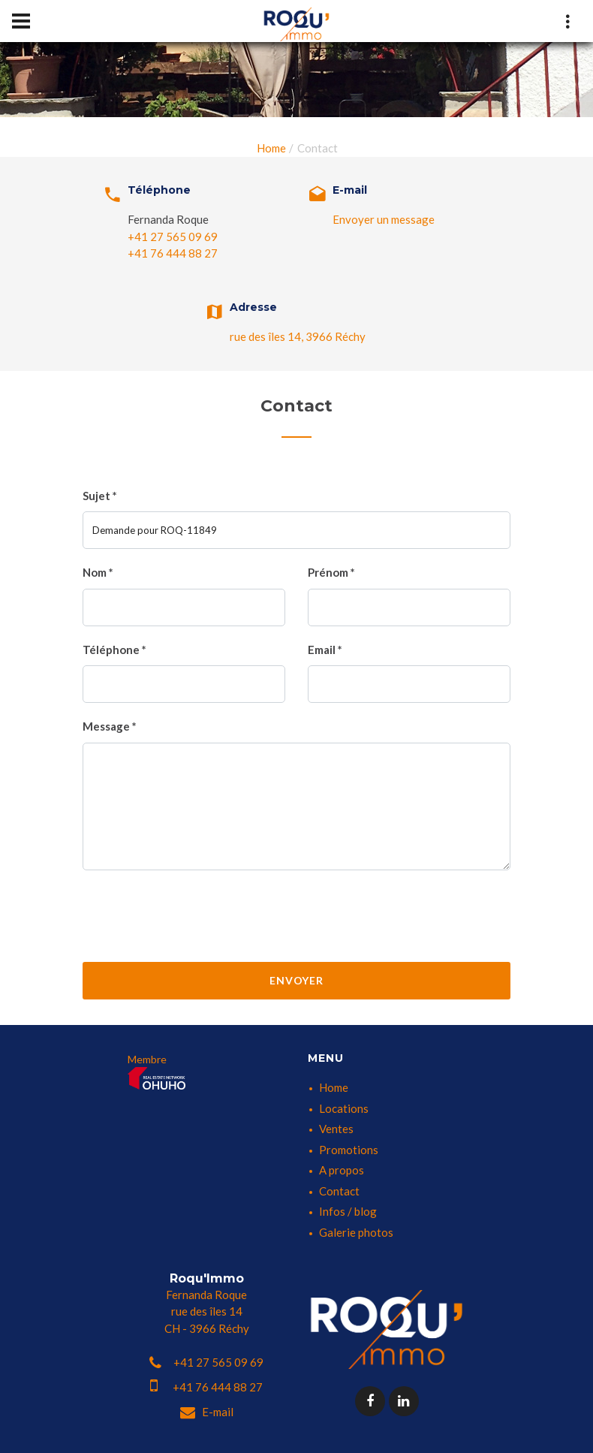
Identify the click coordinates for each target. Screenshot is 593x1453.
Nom (98, 572)
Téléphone (114, 649)
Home (271, 148)
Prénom (331, 572)
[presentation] (296, 914)
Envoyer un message (384, 219)
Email (325, 649)
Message (110, 726)
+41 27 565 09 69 (173, 236)
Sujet (100, 495)
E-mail (206, 1411)
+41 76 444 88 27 (173, 253)
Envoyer (296, 980)
